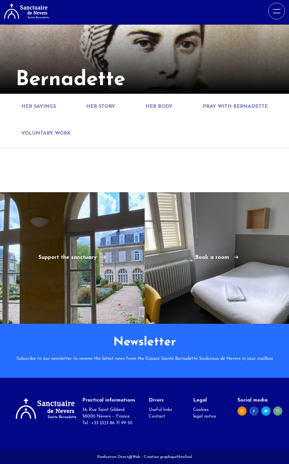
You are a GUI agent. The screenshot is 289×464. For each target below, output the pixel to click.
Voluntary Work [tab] (46, 133)
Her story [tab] (100, 106)
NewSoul (184, 457)
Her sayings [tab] (38, 106)
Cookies (201, 410)
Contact (157, 416)
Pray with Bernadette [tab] (235, 106)
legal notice (204, 416)
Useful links (160, 410)
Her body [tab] (159, 106)
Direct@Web (128, 457)
